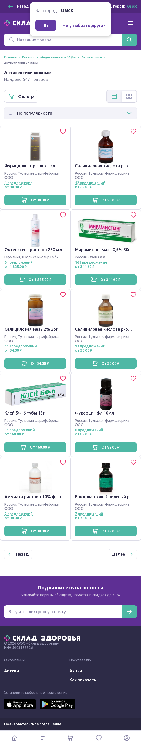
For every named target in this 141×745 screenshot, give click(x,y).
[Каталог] (42, 738)
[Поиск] (63, 40)
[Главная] (43, 637)
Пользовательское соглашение (32, 724)
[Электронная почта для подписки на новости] (63, 612)
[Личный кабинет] (127, 738)
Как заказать (82, 679)
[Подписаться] (129, 611)
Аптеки (11, 671)
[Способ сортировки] (70, 113)
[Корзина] (70, 738)
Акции (75, 671)
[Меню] (130, 23)
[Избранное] (99, 738)
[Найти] (129, 40)
